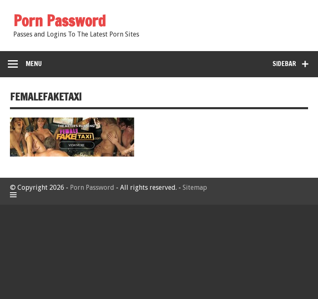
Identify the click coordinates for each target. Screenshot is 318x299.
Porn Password (92, 187)
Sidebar (284, 63)
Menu (34, 63)
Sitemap (195, 187)
